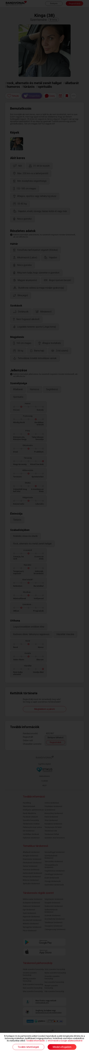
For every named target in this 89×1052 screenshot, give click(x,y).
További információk (35, 1040)
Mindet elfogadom (62, 1047)
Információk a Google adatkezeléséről (65, 1040)
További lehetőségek (28, 1047)
